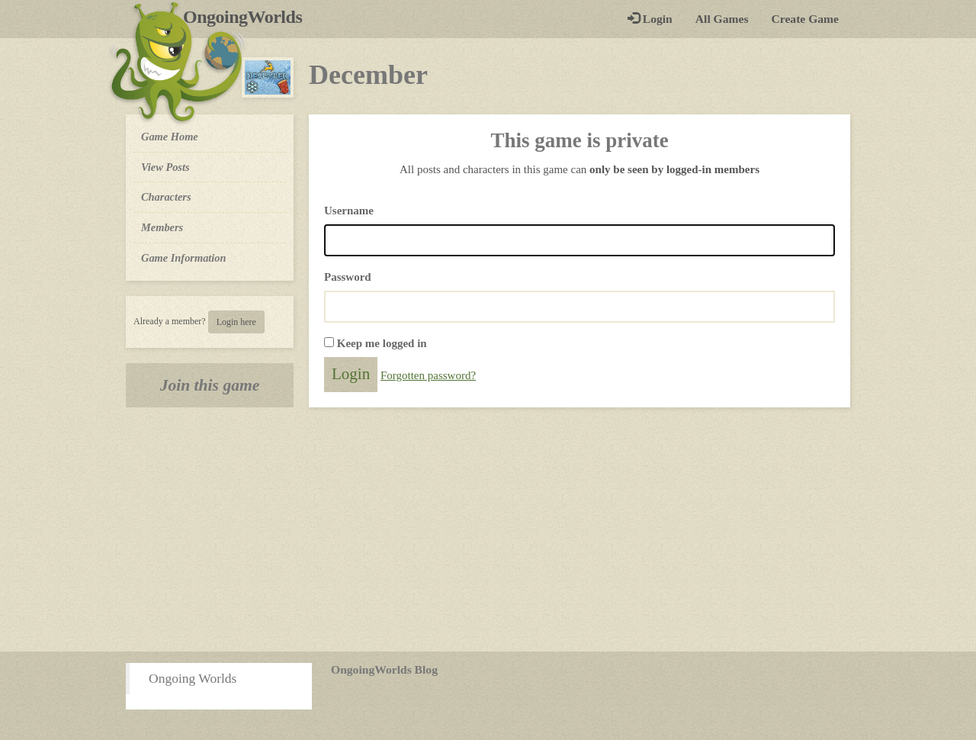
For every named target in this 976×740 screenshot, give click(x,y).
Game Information (183, 258)
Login (650, 18)
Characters (165, 196)
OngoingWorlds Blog (384, 669)
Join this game (210, 385)
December (368, 75)
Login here (236, 322)
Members (162, 227)
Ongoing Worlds (192, 678)
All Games (722, 18)
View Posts (165, 167)
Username (349, 210)
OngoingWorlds (248, 17)
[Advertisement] (488, 529)
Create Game (805, 18)
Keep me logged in (382, 343)
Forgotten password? (428, 375)
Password (347, 277)
